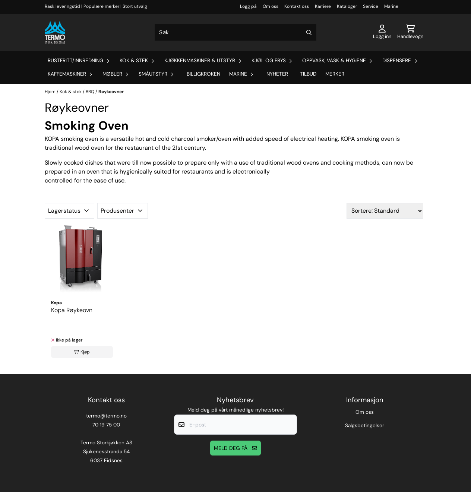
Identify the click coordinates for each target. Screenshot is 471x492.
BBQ (90, 92)
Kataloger (347, 6)
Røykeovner (111, 92)
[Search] (308, 32)
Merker (334, 74)
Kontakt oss (296, 6)
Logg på (248, 6)
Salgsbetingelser (364, 425)
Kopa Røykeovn (71, 310)
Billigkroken (203, 74)
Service (370, 6)
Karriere (323, 6)
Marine (391, 6)
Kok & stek (71, 92)
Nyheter (277, 74)
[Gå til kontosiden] (382, 32)
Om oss (270, 6)
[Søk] (235, 32)
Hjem (51, 92)
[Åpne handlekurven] (410, 32)
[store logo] (55, 32)
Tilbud (308, 74)
